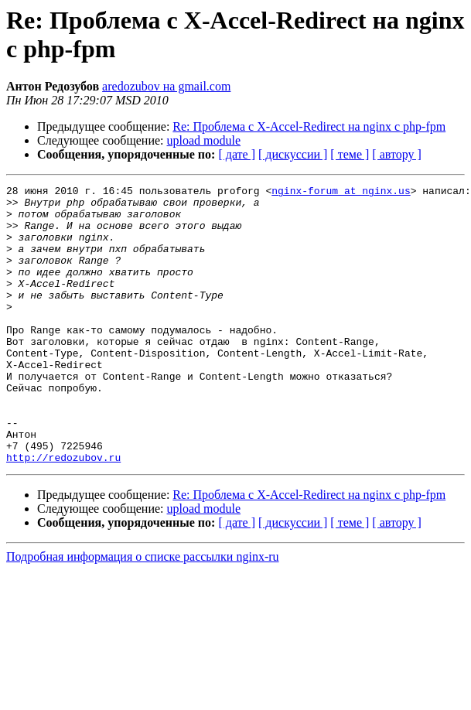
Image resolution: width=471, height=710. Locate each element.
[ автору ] (396, 154)
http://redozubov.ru (63, 513)
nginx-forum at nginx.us (340, 193)
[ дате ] (236, 154)
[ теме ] (349, 154)
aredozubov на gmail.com (166, 86)
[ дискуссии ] (292, 154)
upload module (204, 140)
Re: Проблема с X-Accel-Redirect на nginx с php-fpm (308, 126)
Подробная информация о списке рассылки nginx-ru (142, 612)
